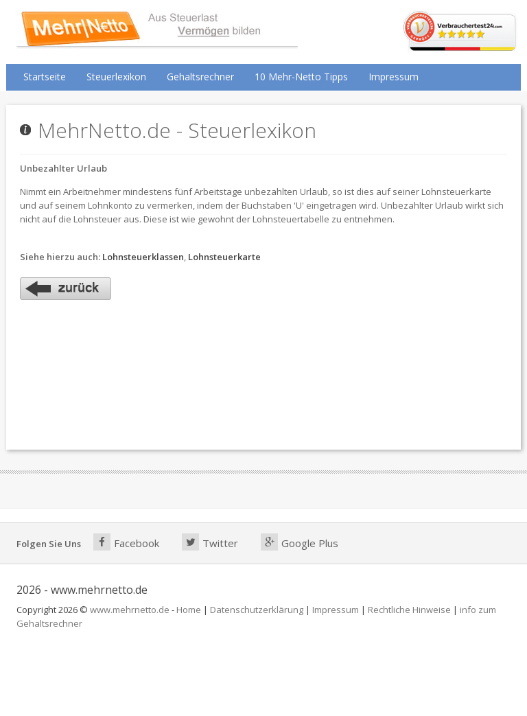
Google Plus (299, 542)
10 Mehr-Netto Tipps (301, 76)
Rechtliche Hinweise (409, 609)
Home (188, 609)
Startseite (44, 76)
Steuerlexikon (116, 76)
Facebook (126, 542)
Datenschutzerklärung (256, 609)
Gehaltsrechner (200, 76)
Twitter (210, 542)
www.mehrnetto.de (129, 609)
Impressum (393, 76)
